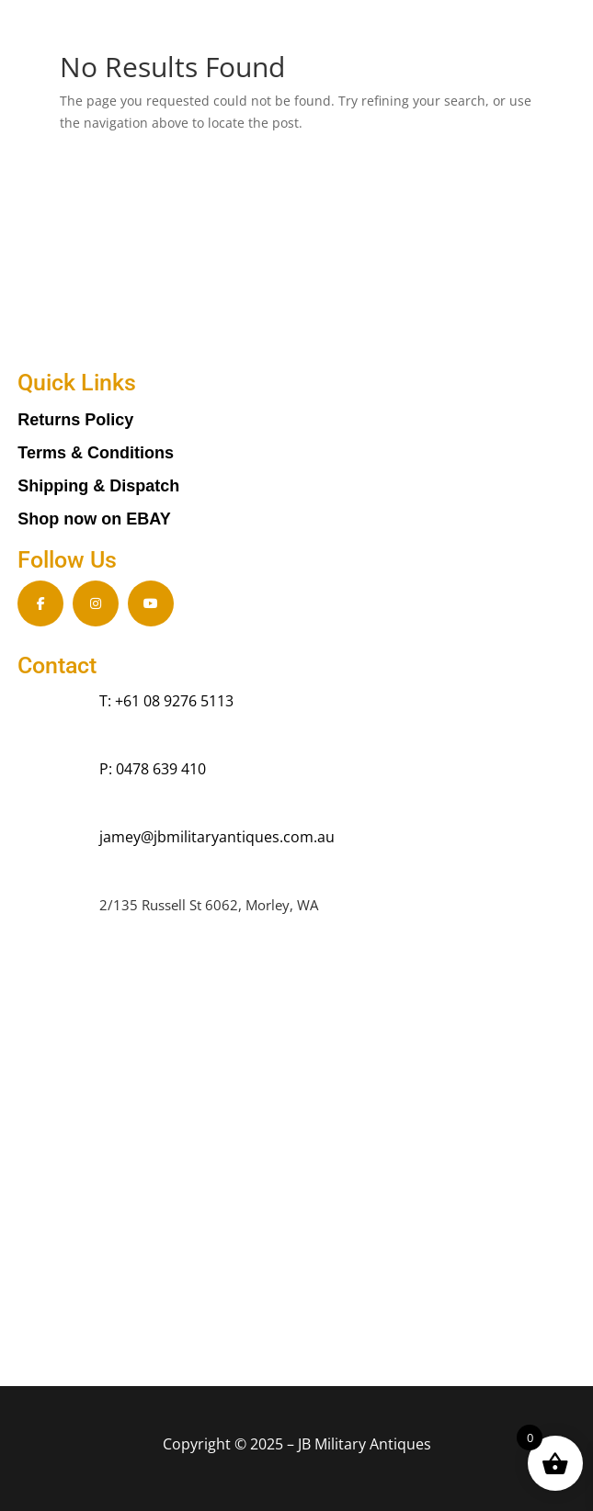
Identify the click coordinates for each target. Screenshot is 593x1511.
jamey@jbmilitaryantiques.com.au (217, 837)
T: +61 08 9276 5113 (166, 701)
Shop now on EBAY (93, 519)
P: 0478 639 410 (152, 769)
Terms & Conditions (95, 453)
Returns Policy (75, 420)
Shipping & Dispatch (98, 486)
